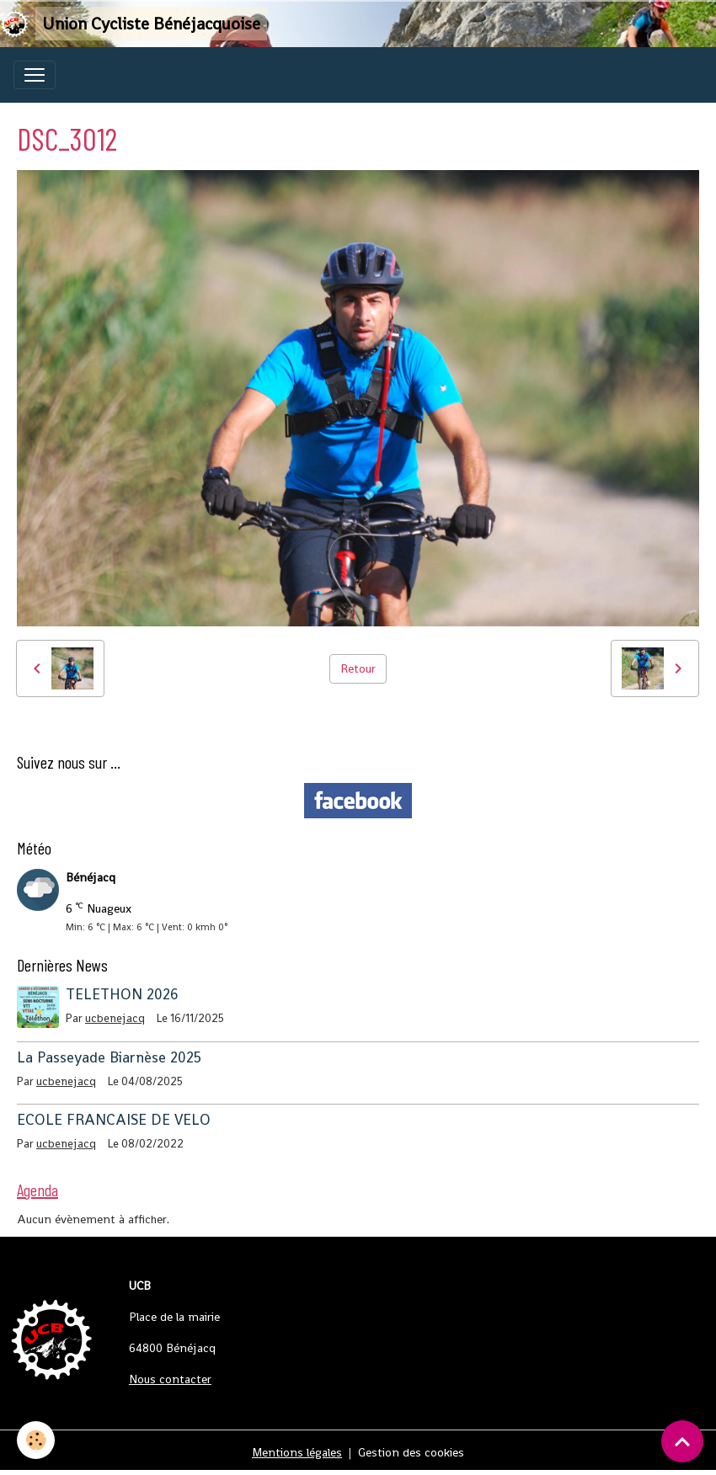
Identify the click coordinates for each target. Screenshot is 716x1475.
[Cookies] (36, 1440)
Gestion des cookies (411, 1452)
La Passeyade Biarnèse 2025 (109, 1057)
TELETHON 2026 (122, 994)
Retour (358, 668)
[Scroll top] (682, 1441)
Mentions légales (297, 1452)
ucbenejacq (115, 1018)
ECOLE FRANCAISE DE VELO (114, 1119)
